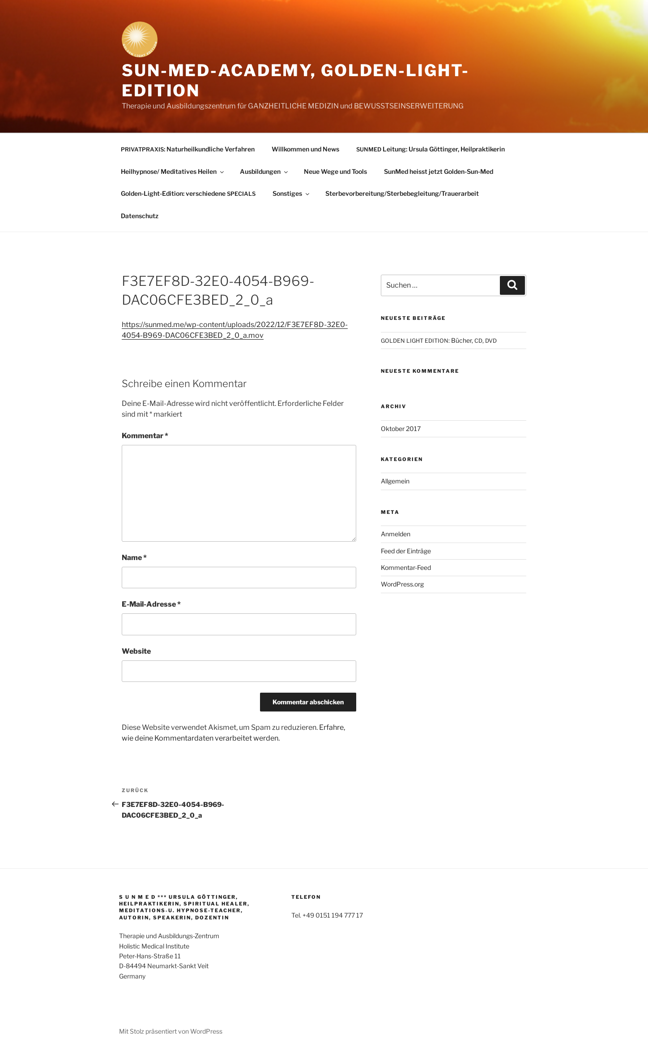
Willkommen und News (305, 149)
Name (134, 557)
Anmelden (395, 534)
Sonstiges (292, 193)
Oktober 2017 (401, 428)
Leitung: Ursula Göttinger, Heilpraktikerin (430, 149)
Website (136, 651)
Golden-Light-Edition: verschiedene (188, 193)
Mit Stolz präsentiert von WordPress (170, 1031)
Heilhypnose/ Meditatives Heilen (173, 171)
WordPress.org (402, 584)
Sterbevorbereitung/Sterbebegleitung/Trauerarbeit (402, 193)
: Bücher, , (439, 340)
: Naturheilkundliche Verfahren (188, 149)
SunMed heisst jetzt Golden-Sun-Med (438, 171)
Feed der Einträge (406, 551)
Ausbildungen (264, 171)
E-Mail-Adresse (151, 604)
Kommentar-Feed (406, 567)
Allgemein (395, 481)
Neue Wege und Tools (335, 171)
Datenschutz (139, 216)
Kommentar (145, 435)
